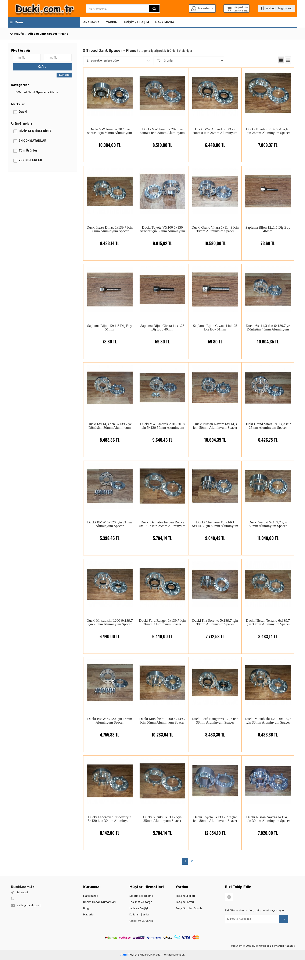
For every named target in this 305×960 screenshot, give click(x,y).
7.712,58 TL (215, 633)
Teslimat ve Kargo (140, 902)
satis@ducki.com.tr (29, 905)
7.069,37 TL (267, 142)
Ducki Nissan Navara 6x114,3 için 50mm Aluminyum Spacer (215, 425)
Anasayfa (91, 22)
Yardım (112, 22)
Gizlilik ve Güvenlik (141, 920)
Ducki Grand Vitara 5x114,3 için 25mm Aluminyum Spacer (267, 425)
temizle (64, 74)
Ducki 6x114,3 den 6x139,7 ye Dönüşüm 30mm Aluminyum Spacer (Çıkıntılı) (109, 425)
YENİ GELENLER (30, 160)
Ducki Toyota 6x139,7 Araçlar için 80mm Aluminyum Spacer (215, 818)
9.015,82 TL (162, 240)
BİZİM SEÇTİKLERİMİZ (35, 131)
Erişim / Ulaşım (136, 22)
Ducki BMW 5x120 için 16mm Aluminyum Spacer (109, 720)
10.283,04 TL (162, 731)
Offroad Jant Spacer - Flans (36, 92)
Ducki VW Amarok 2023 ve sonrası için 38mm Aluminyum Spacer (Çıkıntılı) (162, 131)
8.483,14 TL (109, 240)
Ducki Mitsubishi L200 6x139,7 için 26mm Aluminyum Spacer (109, 622)
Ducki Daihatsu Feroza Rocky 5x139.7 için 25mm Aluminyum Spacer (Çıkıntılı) (162, 524)
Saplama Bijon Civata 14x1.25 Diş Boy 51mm (215, 327)
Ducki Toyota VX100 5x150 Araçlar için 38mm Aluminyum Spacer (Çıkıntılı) (162, 229)
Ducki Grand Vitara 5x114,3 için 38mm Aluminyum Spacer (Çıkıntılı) (214, 229)
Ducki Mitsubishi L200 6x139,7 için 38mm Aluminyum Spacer (268, 720)
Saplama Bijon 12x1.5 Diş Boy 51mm (109, 327)
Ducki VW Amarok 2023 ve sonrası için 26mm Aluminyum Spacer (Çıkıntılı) (215, 131)
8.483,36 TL (109, 436)
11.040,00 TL (268, 535)
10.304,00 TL (110, 142)
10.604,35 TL (268, 338)
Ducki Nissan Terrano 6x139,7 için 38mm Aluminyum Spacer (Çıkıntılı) (268, 622)
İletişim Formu (185, 902)
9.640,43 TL (162, 436)
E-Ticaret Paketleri (150, 954)
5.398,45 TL (109, 535)
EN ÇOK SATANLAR (32, 141)
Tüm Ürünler (28, 150)
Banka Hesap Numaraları (99, 902)
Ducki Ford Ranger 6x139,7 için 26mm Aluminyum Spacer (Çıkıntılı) (162, 622)
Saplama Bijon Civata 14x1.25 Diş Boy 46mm (162, 327)
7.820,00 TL (268, 830)
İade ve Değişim (139, 908)
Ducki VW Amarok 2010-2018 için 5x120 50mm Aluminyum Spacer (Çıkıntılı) (162, 425)
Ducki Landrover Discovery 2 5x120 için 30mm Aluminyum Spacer (109, 818)
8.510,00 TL (162, 142)
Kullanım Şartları (139, 914)
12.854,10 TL (215, 830)
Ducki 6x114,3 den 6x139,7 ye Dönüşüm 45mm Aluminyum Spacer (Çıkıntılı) (268, 327)
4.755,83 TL (109, 731)
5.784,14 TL (162, 535)
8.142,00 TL (109, 830)
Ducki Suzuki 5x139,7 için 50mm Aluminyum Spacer (267, 524)
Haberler (89, 914)
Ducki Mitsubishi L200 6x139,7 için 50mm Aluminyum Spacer (162, 720)
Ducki (23, 112)
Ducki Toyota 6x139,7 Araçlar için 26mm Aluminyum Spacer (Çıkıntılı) (268, 131)
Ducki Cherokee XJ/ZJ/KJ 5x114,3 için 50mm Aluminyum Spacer (215, 524)
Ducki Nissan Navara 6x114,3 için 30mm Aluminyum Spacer (268, 818)
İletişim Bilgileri (185, 895)
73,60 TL (268, 240)
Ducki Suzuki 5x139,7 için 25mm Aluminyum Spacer (162, 818)
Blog (86, 908)
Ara (42, 67)
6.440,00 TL (215, 142)
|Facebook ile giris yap (277, 8)
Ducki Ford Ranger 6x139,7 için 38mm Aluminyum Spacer (215, 720)
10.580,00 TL (215, 240)
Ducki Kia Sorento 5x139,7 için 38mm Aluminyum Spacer (215, 622)
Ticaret (129, 954)
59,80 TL (162, 338)
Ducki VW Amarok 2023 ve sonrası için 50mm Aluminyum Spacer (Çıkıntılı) (109, 131)
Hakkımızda (164, 22)
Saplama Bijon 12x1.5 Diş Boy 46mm (267, 229)
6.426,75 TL (268, 436)
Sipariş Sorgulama (141, 895)
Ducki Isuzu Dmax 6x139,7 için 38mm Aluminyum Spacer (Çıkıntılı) (110, 229)
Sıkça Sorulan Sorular (190, 908)
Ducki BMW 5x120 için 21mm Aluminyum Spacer (109, 524)
